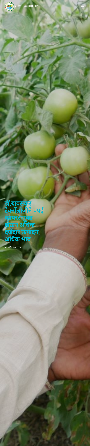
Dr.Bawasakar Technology (21, 6)
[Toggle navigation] (82, 5)
